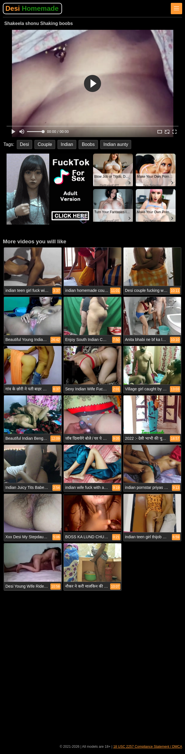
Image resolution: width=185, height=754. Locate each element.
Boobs (88, 144)
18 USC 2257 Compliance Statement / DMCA (147, 747)
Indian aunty (115, 144)
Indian (67, 144)
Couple (45, 144)
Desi (32, 8)
